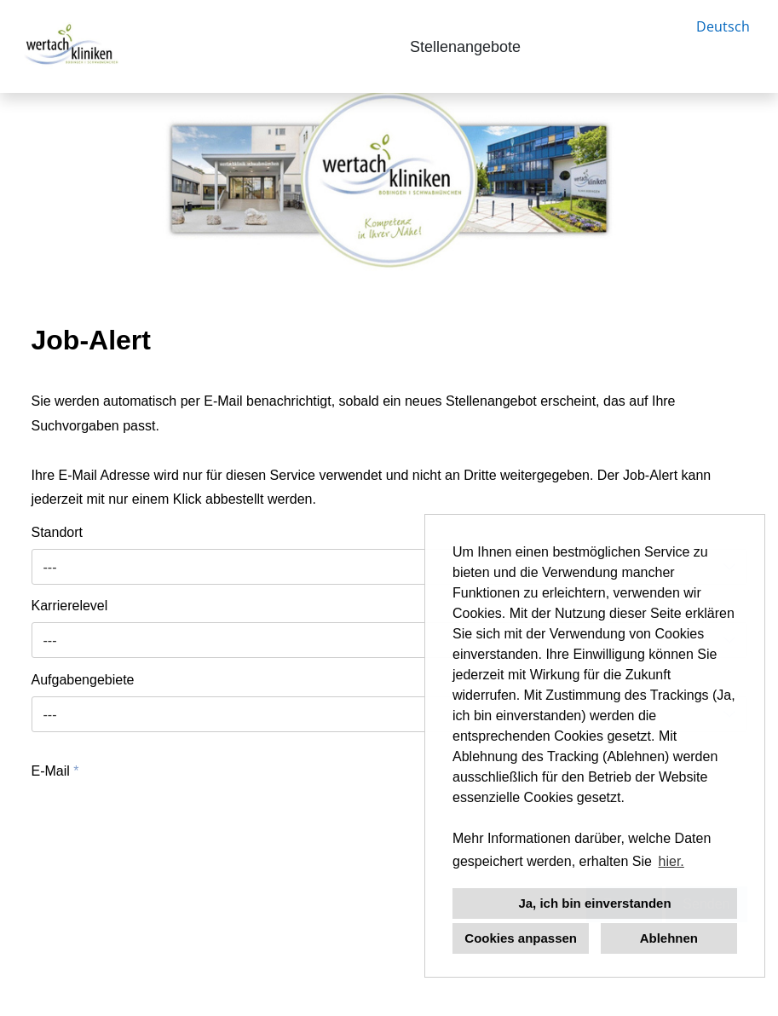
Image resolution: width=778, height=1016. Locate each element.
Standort (57, 532)
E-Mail (55, 771)
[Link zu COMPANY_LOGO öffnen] (69, 46)
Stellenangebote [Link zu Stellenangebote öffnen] (465, 46)
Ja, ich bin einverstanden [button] (594, 903)
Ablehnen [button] (669, 938)
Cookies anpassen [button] (520, 938)
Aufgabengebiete (83, 680)
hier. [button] (671, 861)
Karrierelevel (70, 605)
